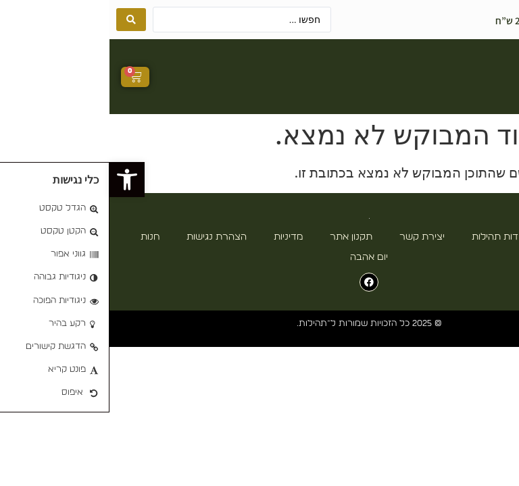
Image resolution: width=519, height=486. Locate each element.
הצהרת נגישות (107, 237)
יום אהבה (259, 257)
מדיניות (178, 237)
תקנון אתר (241, 237)
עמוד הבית (466, 237)
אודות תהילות (389, 237)
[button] (426, 76)
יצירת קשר (312, 237)
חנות (40, 237)
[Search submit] (21, 19)
